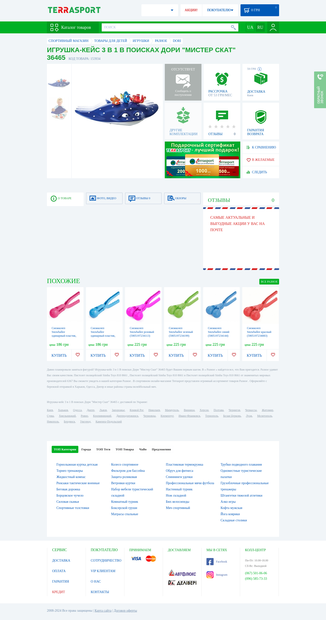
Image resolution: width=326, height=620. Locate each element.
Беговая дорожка (68, 489)
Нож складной (176, 495)
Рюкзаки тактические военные (78, 483)
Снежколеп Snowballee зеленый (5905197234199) (181, 331)
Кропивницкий (102, 415)
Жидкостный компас (70, 477)
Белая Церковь (232, 415)
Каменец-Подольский (108, 421)
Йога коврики (230, 514)
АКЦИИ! (191, 10)
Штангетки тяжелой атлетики (241, 495)
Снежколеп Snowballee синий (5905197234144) (218, 331)
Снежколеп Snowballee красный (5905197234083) (259, 331)
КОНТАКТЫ (100, 592)
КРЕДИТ (58, 592)
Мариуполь (172, 410)
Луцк (249, 415)
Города (86, 449)
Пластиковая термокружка (184, 464)
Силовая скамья (67, 501)
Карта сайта (103, 610)
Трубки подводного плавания (241, 464)
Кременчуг (166, 415)
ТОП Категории (65, 449)
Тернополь (211, 415)
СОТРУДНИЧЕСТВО (106, 560)
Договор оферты (125, 610)
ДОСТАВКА (61, 560)
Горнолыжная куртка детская (77, 464)
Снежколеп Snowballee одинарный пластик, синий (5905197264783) (103, 335)
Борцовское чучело (70, 495)
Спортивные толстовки (72, 508)
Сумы (50, 415)
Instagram (216, 574)
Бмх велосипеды (177, 501)
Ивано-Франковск (189, 415)
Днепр (90, 410)
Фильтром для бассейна (128, 471)
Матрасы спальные (124, 514)
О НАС (96, 581)
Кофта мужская (231, 508)
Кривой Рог (136, 410)
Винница (189, 410)
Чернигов (234, 410)
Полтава (219, 410)
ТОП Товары (124, 449)
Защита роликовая (124, 477)
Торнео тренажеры (69, 471)
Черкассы (251, 410)
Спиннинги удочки (179, 477)
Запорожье (118, 410)
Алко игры (228, 501)
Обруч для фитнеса (179, 471)
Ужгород (85, 421)
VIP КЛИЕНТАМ (103, 571)
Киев (50, 410)
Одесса (77, 410)
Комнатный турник (124, 501)
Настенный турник (179, 489)
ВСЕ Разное (269, 281)
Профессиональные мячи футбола (190, 483)
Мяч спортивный (178, 508)
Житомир (267, 410)
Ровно (84, 415)
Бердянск (69, 421)
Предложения (161, 449)
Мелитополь (264, 415)
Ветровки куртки (123, 483)
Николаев (154, 410)
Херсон (204, 410)
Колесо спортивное (124, 464)
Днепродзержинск (127, 415)
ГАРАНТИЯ (60, 581)
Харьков (63, 410)
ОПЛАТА (59, 571)
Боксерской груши (124, 508)
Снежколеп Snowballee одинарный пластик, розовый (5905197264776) (64, 335)
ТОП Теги (103, 449)
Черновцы (149, 415)
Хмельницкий (67, 415)
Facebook (216, 561)
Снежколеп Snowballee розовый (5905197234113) (142, 331)
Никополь (53, 421)
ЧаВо (142, 449)
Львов (103, 410)
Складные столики (234, 520)
